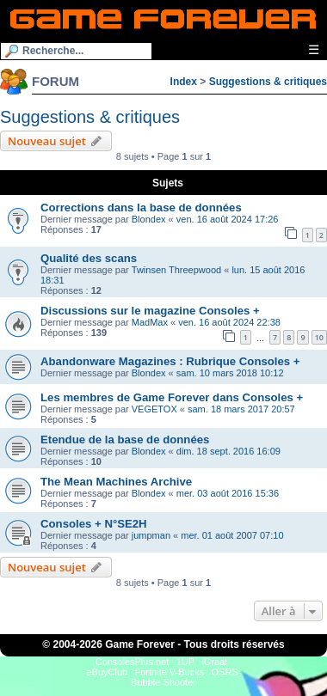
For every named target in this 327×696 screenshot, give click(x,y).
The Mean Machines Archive (116, 481)
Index (183, 82)
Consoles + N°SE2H (93, 523)
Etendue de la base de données (124, 439)
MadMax (150, 322)
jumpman (151, 535)
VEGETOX (154, 409)
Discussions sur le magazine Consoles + (150, 310)
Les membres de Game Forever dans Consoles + (171, 397)
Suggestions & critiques (268, 82)
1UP (185, 661)
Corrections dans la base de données (141, 207)
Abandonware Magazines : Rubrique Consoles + (170, 361)
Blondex (149, 219)
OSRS (225, 672)
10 (319, 337)
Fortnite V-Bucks (170, 672)
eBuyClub (106, 672)
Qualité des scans (88, 258)
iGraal (213, 661)
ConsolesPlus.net (133, 661)
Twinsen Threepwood (176, 270)
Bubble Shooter (163, 682)
